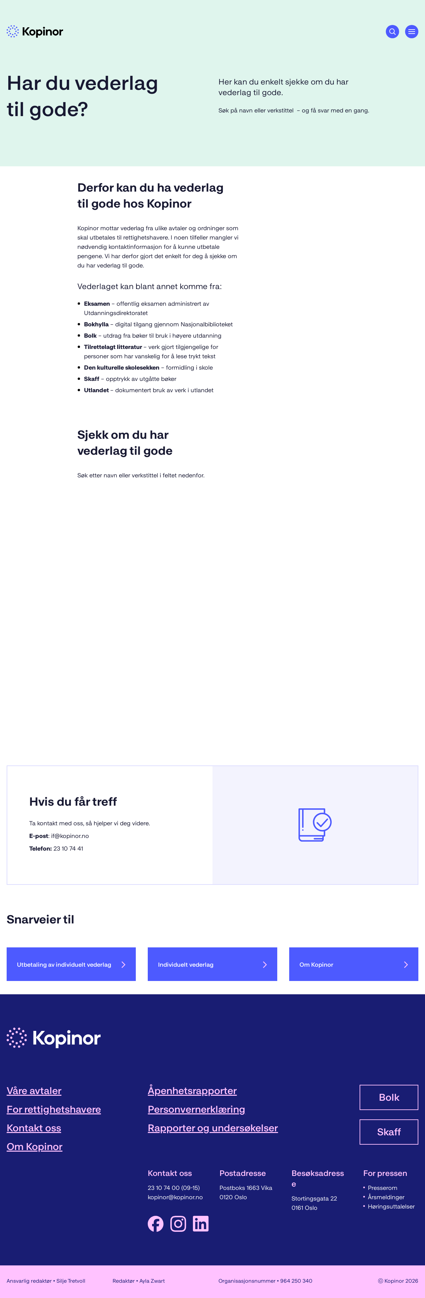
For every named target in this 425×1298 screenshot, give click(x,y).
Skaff (389, 1132)
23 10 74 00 (164, 1188)
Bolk (389, 1097)
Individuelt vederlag (212, 964)
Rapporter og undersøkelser (213, 1128)
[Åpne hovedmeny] (411, 31)
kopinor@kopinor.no (175, 1197)
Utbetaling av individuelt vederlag (71, 964)
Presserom (382, 1188)
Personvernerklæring (196, 1109)
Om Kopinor (353, 964)
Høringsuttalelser (391, 1206)
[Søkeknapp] (392, 31)
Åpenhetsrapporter (192, 1091)
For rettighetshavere (54, 1109)
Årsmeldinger (386, 1197)
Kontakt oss (34, 1128)
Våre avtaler (34, 1091)
